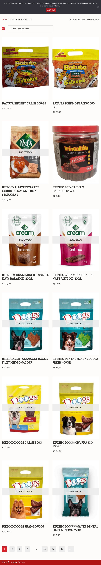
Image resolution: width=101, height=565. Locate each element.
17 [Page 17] (62, 549)
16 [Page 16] (53, 549)
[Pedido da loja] (30, 28)
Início (4, 19)
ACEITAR (51, 10)
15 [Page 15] (45, 549)
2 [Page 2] (12, 549)
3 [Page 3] (19, 549)
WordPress (18, 562)
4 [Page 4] (27, 549)
